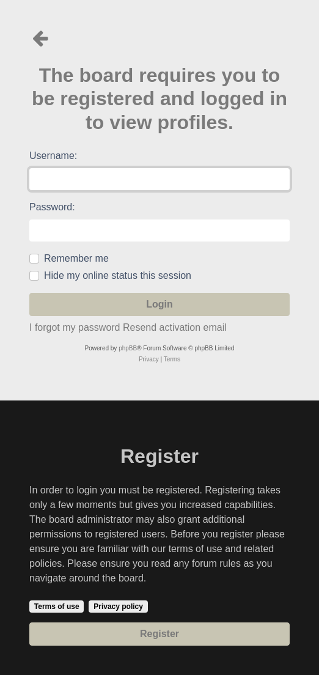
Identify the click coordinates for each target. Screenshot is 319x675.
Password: (52, 207)
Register (159, 634)
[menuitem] (149, 359)
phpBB (128, 348)
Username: (53, 155)
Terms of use (56, 606)
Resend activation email (175, 327)
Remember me (76, 258)
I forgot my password (74, 327)
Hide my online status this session (117, 275)
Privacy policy (118, 606)
